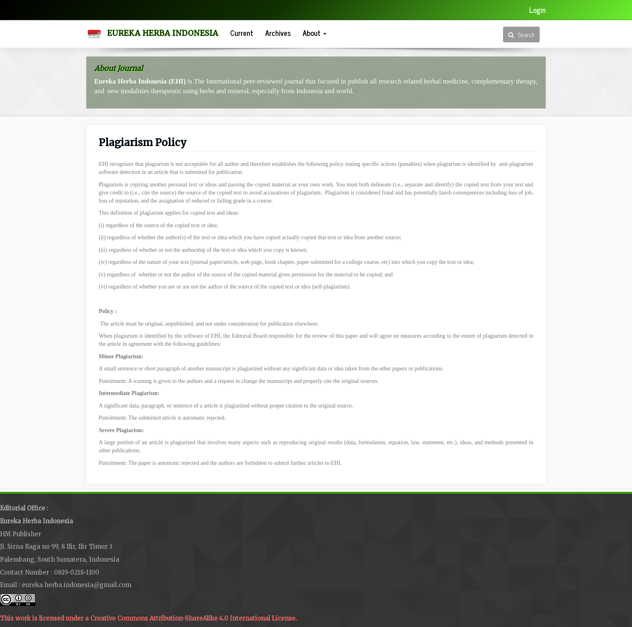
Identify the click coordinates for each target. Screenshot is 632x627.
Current (241, 33)
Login (537, 10)
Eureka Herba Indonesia (162, 33)
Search (521, 34)
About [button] (314, 33)
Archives (278, 33)
